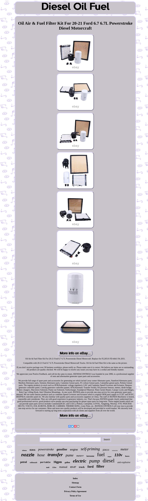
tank (47, 467)
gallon (67, 462)
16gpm (57, 462)
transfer (55, 454)
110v (118, 455)
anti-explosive (123, 462)
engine (74, 449)
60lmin (24, 450)
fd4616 (106, 450)
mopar (110, 456)
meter (124, 449)
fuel (101, 454)
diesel (109, 461)
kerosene (90, 456)
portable (45, 462)
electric (79, 461)
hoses (127, 456)
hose (41, 455)
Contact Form (75, 487)
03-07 (73, 467)
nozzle (27, 454)
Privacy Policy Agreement (75, 491)
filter (100, 466)
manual (63, 466)
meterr (80, 455)
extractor (115, 450)
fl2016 (32, 450)
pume (69, 455)
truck (82, 467)
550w (54, 467)
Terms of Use (75, 496)
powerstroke (46, 449)
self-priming (90, 449)
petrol (23, 462)
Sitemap (75, 483)
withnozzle (33, 462)
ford (90, 466)
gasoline (62, 449)
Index (75, 478)
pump (94, 461)
